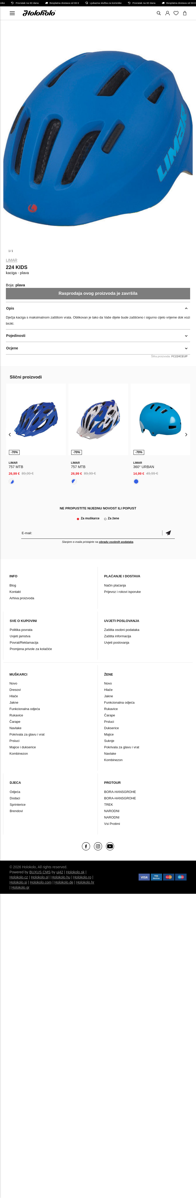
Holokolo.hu (61, 877)
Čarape (14, 722)
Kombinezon (18, 753)
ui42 (59, 872)
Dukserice (111, 728)
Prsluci (14, 741)
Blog (12, 585)
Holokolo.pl (39, 877)
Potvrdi (168, 533)
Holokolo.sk (75, 872)
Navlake (15, 728)
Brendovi (16, 811)
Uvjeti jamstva (20, 636)
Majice (109, 734)
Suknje (109, 741)
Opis (10, 308)
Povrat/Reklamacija (24, 642)
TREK (108, 804)
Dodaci (15, 798)
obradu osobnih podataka (116, 541)
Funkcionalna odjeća (24, 709)
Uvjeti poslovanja (116, 642)
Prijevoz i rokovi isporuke (122, 592)
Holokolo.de (63, 882)
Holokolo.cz (18, 877)
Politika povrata (21, 630)
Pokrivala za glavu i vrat (26, 734)
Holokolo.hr (85, 882)
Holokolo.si (18, 882)
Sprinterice (18, 804)
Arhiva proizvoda (21, 598)
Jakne (13, 702)
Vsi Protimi (112, 824)
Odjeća (15, 792)
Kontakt (15, 592)
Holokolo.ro (82, 877)
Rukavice (16, 715)
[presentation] (10, 434)
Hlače (13, 696)
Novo (13, 683)
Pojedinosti (15, 336)
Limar (11, 260)
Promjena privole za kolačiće (31, 649)
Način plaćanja (115, 585)
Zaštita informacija (117, 636)
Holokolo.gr (20, 887)
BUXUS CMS (40, 872)
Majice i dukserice (22, 747)
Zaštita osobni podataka (121, 630)
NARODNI (111, 811)
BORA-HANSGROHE (120, 792)
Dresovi (15, 690)
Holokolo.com (41, 882)
